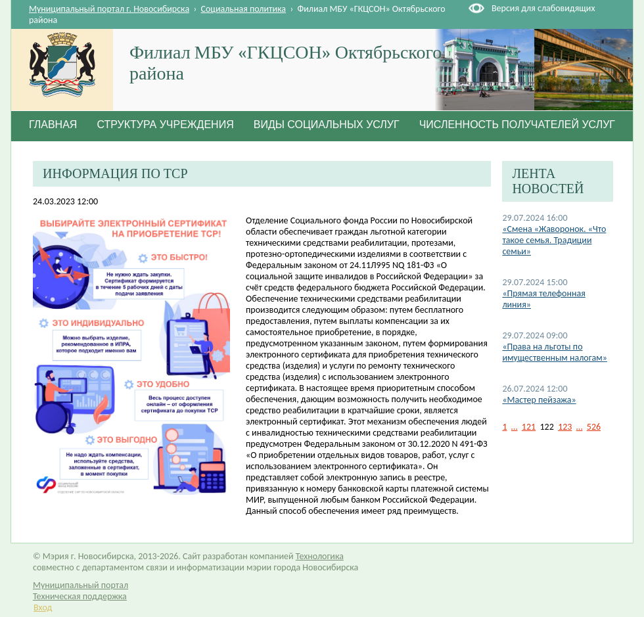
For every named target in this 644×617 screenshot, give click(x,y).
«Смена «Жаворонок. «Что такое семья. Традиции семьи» (554, 240)
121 (529, 426)
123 (565, 426)
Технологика (320, 556)
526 (594, 426)
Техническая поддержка (80, 596)
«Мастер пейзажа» (539, 399)
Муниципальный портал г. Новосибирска (109, 8)
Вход (43, 607)
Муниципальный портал (80, 585)
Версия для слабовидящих (543, 8)
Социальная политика (244, 8)
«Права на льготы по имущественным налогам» (554, 352)
